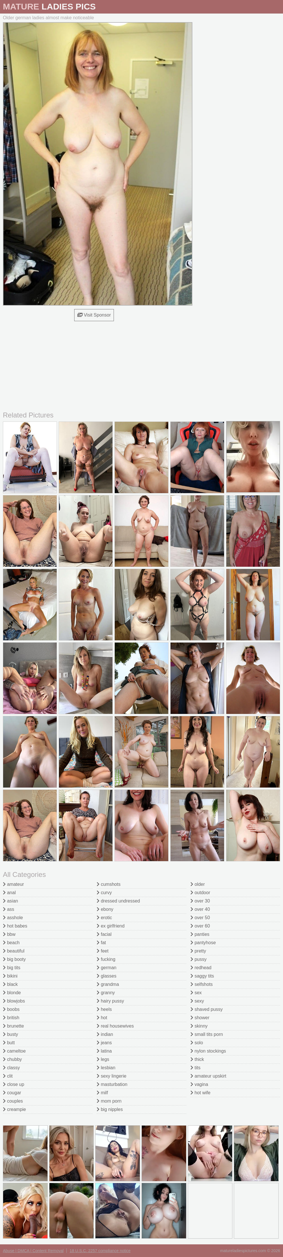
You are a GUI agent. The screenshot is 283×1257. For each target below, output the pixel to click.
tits (195, 1067)
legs (103, 1059)
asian (10, 900)
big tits (11, 967)
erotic (104, 917)
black (10, 984)
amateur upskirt (208, 1076)
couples (13, 1101)
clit (8, 1076)
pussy (198, 959)
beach (11, 942)
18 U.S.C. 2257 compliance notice (100, 1250)
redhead (200, 967)
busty (10, 1034)
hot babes (15, 925)
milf (102, 1092)
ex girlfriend (111, 925)
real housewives (115, 1026)
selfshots (201, 984)
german (106, 967)
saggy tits (202, 976)
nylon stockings (208, 1051)
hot (102, 1017)
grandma (108, 984)
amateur (13, 884)
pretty (198, 951)
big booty (14, 959)
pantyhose (203, 942)
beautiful (13, 951)
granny (106, 992)
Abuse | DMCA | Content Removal (33, 1250)
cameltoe (14, 1051)
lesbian (106, 1067)
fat (101, 942)
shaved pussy (206, 1009)
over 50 (200, 917)
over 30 (200, 900)
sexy (197, 1001)
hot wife (200, 1092)
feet (102, 951)
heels (104, 1009)
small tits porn (206, 1034)
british (11, 1017)
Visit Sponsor (94, 315)
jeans (104, 1042)
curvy (104, 892)
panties (199, 934)
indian (105, 1034)
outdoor (200, 892)
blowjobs (14, 1001)
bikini (10, 976)
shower (199, 1017)
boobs (11, 1009)
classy (11, 1067)
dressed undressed (118, 900)
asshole (13, 917)
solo (196, 1042)
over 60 (200, 925)
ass (8, 909)
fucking (106, 959)
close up (13, 1084)
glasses (106, 976)
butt (9, 1042)
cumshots (109, 884)
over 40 (200, 909)
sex (196, 992)
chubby (12, 1059)
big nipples (110, 1109)
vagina (199, 1084)
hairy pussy (110, 1001)
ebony (105, 909)
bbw (9, 934)
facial (104, 934)
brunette (13, 1026)
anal (9, 892)
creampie (14, 1109)
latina (104, 1051)
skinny (199, 1026)
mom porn (109, 1101)
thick (197, 1059)
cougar (12, 1092)
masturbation (112, 1084)
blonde (12, 992)
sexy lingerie (111, 1076)
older (197, 884)
